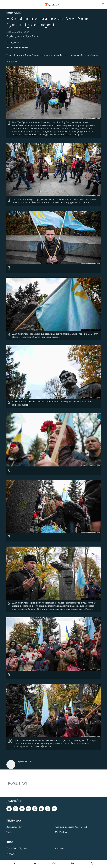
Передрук (11, 854)
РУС (73, 863)
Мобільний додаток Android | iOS (71, 827)
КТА (54, 863)
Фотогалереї (13, 13)
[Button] (14, 43)
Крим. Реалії (31, 36)
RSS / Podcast (61, 832)
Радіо (9, 832)
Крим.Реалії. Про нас (16, 848)
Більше (11, 61)
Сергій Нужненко (15, 36)
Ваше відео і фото (15, 827)
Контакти (59, 848)
